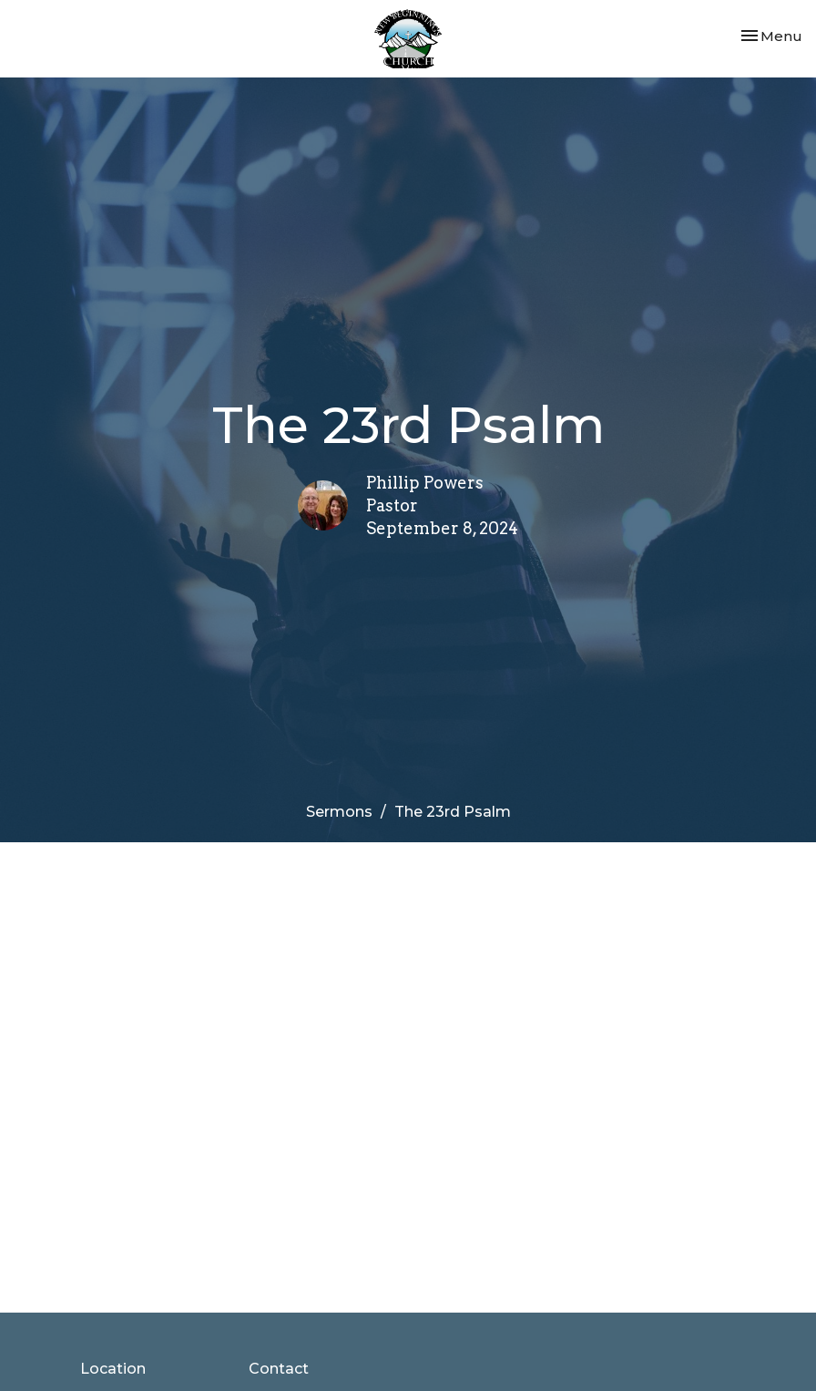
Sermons (339, 811)
